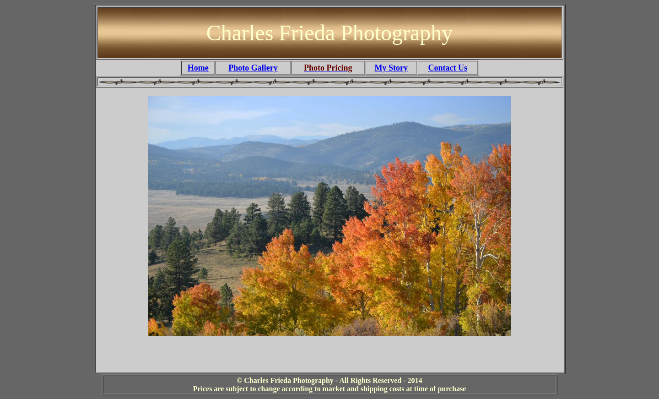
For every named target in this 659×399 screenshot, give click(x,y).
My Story (391, 67)
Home (198, 67)
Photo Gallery (252, 67)
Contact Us (447, 67)
